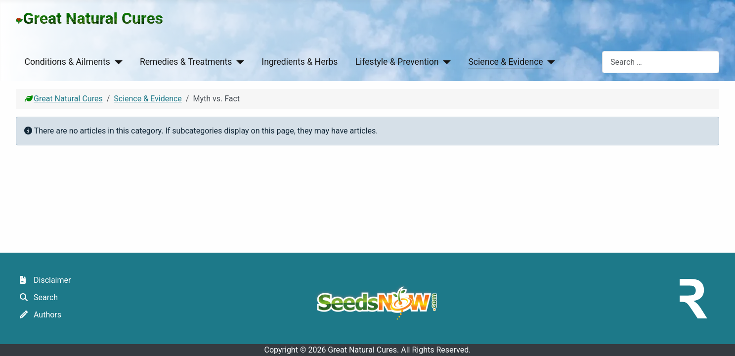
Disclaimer (43, 280)
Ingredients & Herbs (299, 62)
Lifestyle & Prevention (397, 62)
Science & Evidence (505, 62)
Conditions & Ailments (67, 62)
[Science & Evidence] (549, 61)
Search (37, 297)
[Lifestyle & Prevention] (444, 61)
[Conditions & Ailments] (116, 61)
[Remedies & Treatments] (238, 61)
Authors (38, 314)
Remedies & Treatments (186, 62)
